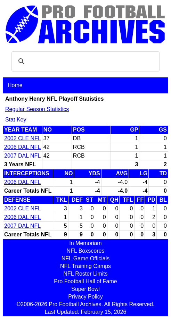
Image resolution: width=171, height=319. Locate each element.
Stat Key (15, 120)
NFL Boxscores (86, 251)
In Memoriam (85, 243)
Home (15, 85)
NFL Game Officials (86, 258)
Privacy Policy (85, 297)
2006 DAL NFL (22, 147)
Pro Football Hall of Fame (85, 281)
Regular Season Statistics (37, 109)
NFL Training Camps (85, 266)
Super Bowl (85, 289)
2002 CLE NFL (22, 138)
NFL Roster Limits (85, 274)
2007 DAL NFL (22, 156)
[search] (84, 61)
